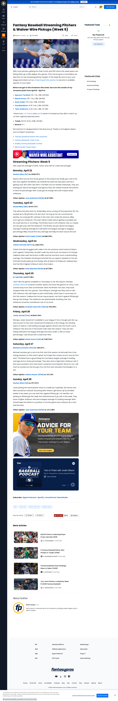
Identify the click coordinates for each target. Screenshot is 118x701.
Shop (82, 654)
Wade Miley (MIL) (20, 206)
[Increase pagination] (109, 25)
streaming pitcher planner (45, 80)
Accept (84, 2)
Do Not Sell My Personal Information (83, 695)
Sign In (100, 683)
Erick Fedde (20, 102)
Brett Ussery (21, 35)
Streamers (22, 507)
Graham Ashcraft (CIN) (35, 307)
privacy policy (62, 2)
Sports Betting (85, 658)
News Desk (83, 649)
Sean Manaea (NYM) (34, 268)
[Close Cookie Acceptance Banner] (115, 695)
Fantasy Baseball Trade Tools (27, 140)
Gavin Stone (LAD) (33, 339)
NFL (36, 644)
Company (57, 683)
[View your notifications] (96, 7)
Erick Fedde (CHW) (33, 236)
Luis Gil (39, 113)
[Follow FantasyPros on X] (74, 515)
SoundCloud (50, 497)
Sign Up (93, 683)
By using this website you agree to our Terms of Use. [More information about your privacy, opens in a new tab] (19, 699)
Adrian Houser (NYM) (34, 374)
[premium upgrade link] (101, 7)
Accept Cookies (102, 695)
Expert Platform (57, 654)
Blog (63, 683)
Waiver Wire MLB (34, 507)
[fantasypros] (46, 476)
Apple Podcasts (29, 497)
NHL (36, 658)
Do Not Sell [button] (33, 683)
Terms (40, 683)
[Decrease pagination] (105, 25)
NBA (36, 654)
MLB (15, 507)
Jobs (68, 683)
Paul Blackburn (21, 105)
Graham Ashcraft (20, 284)
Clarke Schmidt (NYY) (22, 245)
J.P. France (28, 113)
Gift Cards (55, 658)
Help (80, 683)
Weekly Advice (47, 507)
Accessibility (48, 683)
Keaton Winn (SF (20, 383)
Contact (74, 683)
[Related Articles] (46, 557)
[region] (59, 695)
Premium (86, 683)
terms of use (74, 2)
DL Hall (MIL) (18, 277)
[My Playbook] (98, 44)
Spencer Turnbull (22, 95)
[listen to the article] (65, 36)
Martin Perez (20, 98)
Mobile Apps (84, 644)
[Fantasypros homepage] (3, 4)
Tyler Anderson (21, 109)
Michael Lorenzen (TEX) (23, 348)
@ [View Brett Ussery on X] (27, 35)
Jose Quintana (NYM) (34, 198)
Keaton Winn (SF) (20, 174)
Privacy (25, 683)
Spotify (41, 497)
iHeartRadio (62, 497)
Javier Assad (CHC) (21, 315)
